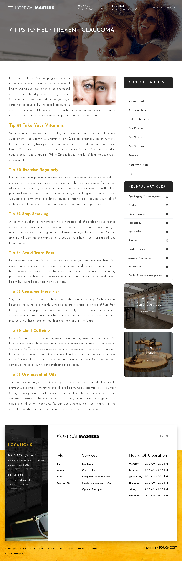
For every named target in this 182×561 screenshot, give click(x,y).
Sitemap (18, 554)
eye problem (137, 128)
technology (134, 223)
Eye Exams (88, 464)
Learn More (148, 312)
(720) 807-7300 (92, 9)
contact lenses (137, 249)
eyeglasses (134, 267)
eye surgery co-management (145, 196)
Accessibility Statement (74, 548)
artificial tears (138, 110)
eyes (131, 92)
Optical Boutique (92, 489)
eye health (135, 232)
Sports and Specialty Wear (98, 483)
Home (60, 464)
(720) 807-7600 (126, 9)
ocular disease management (145, 276)
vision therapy (137, 214)
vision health (137, 101)
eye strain (135, 137)
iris (130, 174)
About (60, 470)
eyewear (134, 156)
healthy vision (138, 165)
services (133, 241)
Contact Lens (90, 470)
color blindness (138, 119)
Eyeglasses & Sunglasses (96, 476)
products (133, 205)
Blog (60, 476)
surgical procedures (139, 258)
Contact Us (148, 361)
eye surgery (136, 147)
